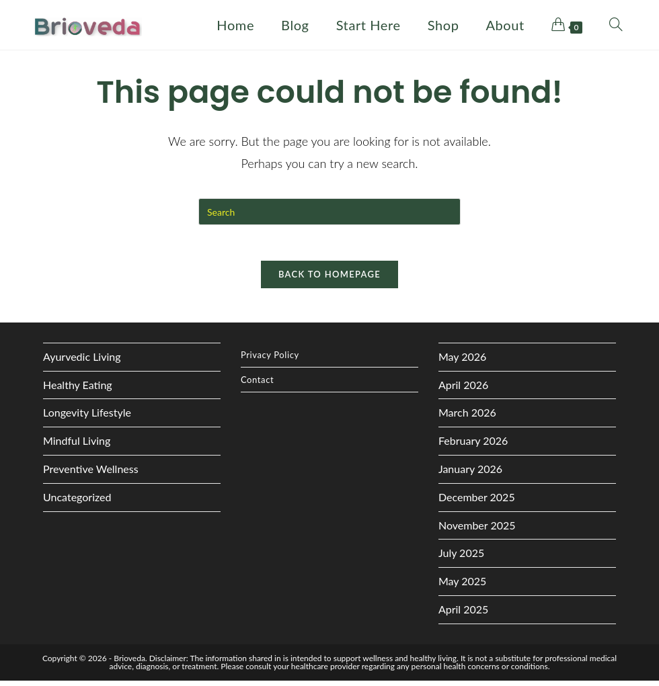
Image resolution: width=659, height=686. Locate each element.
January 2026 (470, 474)
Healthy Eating (77, 390)
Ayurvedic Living (82, 361)
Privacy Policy (270, 360)
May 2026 (462, 361)
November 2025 (477, 530)
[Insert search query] (329, 211)
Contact (257, 385)
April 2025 (463, 614)
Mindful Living (76, 446)
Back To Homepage (329, 279)
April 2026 (463, 390)
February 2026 (473, 446)
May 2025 (462, 586)
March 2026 (467, 418)
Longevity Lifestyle (87, 418)
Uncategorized (77, 502)
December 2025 (476, 502)
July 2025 (461, 558)
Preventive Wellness (91, 474)
